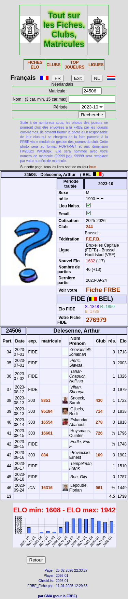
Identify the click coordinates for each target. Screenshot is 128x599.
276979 (96, 320)
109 (98, 455)
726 (98, 433)
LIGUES (96, 64)
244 (89, 226)
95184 (46, 411)
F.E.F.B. (93, 239)
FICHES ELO (34, 65)
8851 (45, 400)
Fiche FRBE (103, 290)
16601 (46, 433)
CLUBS (53, 64)
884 (44, 455)
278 (98, 422)
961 (98, 487)
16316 (46, 487)
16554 (46, 422)
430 (98, 400)
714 (98, 411)
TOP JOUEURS (74, 65)
